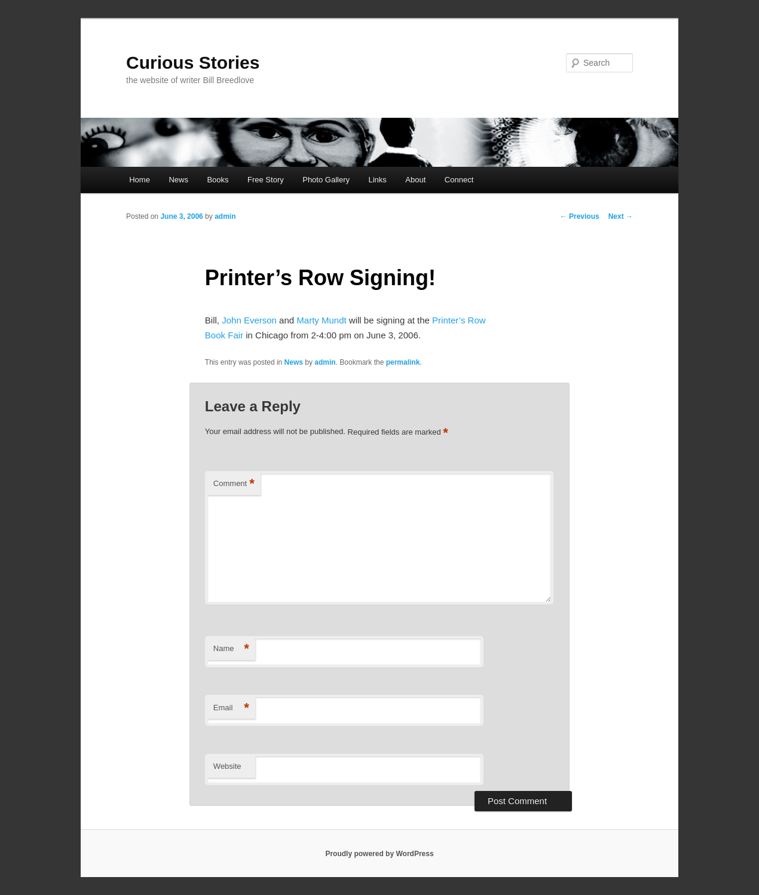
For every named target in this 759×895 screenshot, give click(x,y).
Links (377, 179)
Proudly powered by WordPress (379, 854)
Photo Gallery (326, 179)
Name (231, 649)
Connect (459, 179)
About (415, 179)
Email (231, 708)
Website (227, 766)
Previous (579, 216)
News (178, 179)
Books (217, 179)
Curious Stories (192, 62)
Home (139, 179)
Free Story (265, 179)
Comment (234, 484)
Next (620, 216)
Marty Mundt (321, 320)
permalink (403, 362)
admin (225, 216)
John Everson (249, 320)
